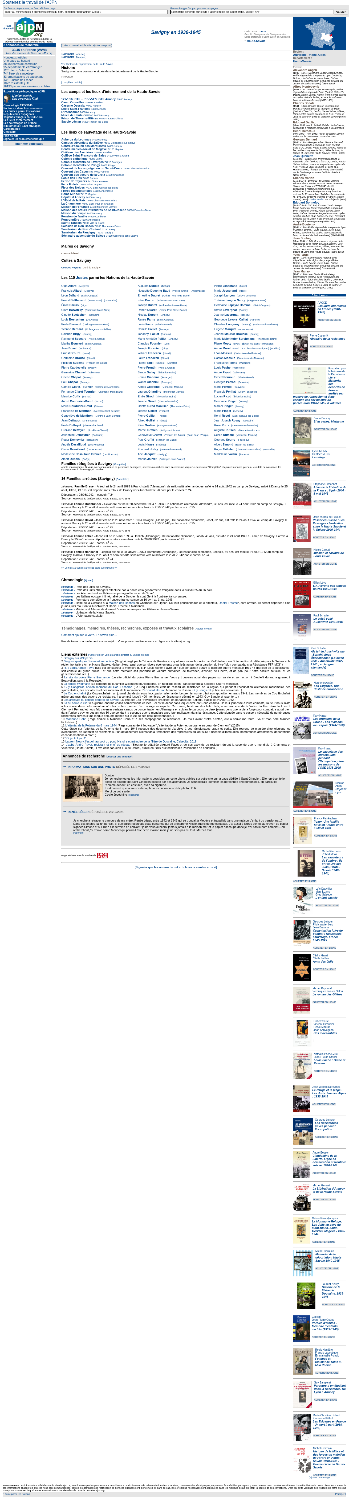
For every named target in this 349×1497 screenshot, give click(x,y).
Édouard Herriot (154, 690)
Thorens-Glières (114, 118)
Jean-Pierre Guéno (323, 1319)
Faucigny (108, 232)
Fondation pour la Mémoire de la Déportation (337, 371)
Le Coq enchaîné (75, 693)
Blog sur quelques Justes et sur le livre (89, 661)
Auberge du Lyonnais (76, 139)
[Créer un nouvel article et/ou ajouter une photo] (86, 45)
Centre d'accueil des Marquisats (83, 145)
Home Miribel (70, 194)
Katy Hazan (320, 715)
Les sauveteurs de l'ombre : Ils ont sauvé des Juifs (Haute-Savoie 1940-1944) (332, 865)
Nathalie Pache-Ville (326, 1054)
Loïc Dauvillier (323, 888)
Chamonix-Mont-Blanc (105, 200)
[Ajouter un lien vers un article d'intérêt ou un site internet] (118, 655)
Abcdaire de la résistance (327, 338)
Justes (82, 277)
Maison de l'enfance (75, 206)
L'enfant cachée (326, 897)
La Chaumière (71, 203)
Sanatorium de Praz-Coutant (81, 229)
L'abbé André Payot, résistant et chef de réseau (98, 744)
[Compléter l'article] (71, 82)
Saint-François (71, 222)
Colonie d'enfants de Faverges (82, 161)
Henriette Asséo (323, 682)
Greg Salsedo (323, 894)
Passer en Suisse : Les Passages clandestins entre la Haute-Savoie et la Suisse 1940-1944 (329, 524)
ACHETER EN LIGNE (329, 320)
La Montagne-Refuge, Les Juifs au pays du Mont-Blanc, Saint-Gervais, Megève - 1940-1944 (328, 1228)
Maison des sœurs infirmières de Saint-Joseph (93, 210)
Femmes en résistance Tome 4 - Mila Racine (328, 1362)
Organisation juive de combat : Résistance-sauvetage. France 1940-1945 (328, 935)
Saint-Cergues (94, 184)
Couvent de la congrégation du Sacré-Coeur (92, 168)
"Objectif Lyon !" (75, 738)
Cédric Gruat (320, 955)
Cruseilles (97, 102)
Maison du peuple (73, 213)
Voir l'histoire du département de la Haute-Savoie (87, 64)
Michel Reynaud (322, 988)
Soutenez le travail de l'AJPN (30, 2)
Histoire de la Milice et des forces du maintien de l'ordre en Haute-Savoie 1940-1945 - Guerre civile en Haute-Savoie (329, 1459)
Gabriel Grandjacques (325, 1218)
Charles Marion (316, 199)
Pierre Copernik (319, 335)
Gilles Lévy (319, 582)
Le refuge (319, 457)
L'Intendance (70, 112)
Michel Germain (331, 851)
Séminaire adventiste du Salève (83, 235)
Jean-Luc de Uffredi (325, 1057)
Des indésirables (325, 1033)
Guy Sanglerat (322, 1382)
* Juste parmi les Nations (16, 1494)
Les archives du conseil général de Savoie (91, 699)
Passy (111, 229)
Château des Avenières (77, 152)
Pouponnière (70, 219)
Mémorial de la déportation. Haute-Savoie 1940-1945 (328, 1257)
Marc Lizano (322, 891)
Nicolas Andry (339, 784)
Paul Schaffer (321, 615)
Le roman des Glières (327, 994)
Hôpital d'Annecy (73, 197)
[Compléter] (119, 464)
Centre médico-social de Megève (84, 149)
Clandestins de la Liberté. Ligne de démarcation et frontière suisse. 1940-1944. (329, 1160)
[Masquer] (80, 57)
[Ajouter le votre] (203, 628)
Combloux (100, 216)
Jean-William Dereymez (326, 1086)
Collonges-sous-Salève (122, 143)
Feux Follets (69, 184)
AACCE (322, 302)
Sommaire (68, 54)
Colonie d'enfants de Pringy (80, 165)
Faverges (116, 162)
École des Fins (71, 177)
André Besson (321, 1152)
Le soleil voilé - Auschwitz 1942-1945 (328, 620)
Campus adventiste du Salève (82, 142)
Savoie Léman (71, 121)
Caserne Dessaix (73, 105)
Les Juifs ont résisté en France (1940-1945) (332, 309)
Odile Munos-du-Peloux (327, 516)
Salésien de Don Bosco (77, 226)
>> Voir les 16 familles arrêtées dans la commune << (89, 567)
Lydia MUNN (319, 451)
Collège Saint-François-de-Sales (83, 155)
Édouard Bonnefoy (306, 202)
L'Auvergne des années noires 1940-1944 (329, 587)
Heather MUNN (321, 454)
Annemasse (101, 181)
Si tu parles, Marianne (329, 421)
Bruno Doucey (322, 418)
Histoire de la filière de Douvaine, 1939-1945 (333, 1291)
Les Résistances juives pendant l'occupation (326, 1126)
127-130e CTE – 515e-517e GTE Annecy (88, 99)
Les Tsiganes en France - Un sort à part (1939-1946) (329, 1424)
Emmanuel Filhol (322, 1418)
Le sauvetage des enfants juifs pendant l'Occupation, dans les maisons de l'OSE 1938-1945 (331, 759)
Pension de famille (74, 216)
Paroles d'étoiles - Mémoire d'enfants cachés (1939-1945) (325, 1326)
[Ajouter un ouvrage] (319, 1477)
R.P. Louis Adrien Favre (79, 667)
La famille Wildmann (77, 683)
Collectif (317, 1316)
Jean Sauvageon (324, 1030)
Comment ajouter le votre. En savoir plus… (89, 634)
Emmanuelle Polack (327, 1355)
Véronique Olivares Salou (328, 991)
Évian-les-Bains (142, 210)
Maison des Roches (122, 602)
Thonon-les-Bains (98, 121)
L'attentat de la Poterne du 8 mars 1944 (91, 725)
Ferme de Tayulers (74, 181)
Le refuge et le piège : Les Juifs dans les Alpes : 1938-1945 (329, 1093)
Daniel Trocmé (228, 602)
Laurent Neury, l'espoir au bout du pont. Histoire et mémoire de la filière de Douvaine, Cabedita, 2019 (130, 741)
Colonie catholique (74, 158)
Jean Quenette (303, 156)
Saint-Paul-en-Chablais (100, 203)
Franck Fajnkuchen (325, 818)
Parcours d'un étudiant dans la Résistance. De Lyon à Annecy (330, 1389)
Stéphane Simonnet (325, 484)
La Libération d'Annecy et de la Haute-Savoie (329, 1190)
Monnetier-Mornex (106, 207)
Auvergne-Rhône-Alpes (309, 54)
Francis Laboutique (326, 1352)
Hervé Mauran (322, 1027)
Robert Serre (321, 1021)
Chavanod (118, 175)
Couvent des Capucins (77, 171)
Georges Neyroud (71, 267)
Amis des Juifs (323, 961)
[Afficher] (80, 54)
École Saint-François (75, 108)
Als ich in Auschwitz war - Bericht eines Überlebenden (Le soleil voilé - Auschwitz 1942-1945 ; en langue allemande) (328, 659)
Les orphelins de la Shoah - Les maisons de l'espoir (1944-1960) (329, 722)
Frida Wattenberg (323, 924)
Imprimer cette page (29, 143)
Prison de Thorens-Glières (79, 118)
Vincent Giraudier (324, 1024)
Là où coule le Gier (76, 703)
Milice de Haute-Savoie (77, 115)
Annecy (127, 99)
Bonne (99, 159)
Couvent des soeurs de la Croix (83, 174)
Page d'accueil (8, 27)
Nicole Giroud (322, 549)
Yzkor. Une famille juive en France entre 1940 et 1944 (328, 825)
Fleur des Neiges (73, 187)
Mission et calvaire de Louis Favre (329, 554)
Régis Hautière (324, 1349)
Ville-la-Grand (121, 155)
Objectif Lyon (340, 790)
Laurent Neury (330, 1284)
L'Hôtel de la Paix (73, 200)
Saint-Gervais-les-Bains (105, 187)
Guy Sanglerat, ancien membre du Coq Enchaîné (98, 687)
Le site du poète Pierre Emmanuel (87, 677)
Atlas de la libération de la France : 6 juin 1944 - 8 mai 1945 (330, 490)
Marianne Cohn (76, 719)
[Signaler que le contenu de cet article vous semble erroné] (176, 867)
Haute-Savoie (302, 61)
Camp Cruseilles (72, 102)
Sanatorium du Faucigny (78, 232)
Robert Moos (329, 854)
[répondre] (133, 795)
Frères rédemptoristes (76, 190)
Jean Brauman (321, 927)
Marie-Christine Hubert (326, 1415)
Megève (119, 149)
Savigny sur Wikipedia (78, 658)
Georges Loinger (323, 921)
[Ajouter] (88, 580)
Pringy (111, 165)
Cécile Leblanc (321, 958)
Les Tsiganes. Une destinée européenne (328, 687)
